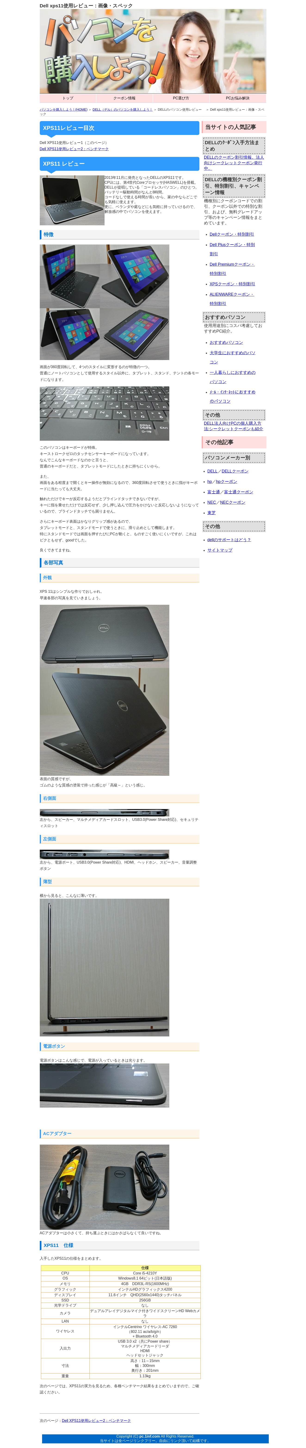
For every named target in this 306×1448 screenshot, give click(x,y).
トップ (67, 98)
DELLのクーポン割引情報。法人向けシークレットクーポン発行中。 (234, 163)
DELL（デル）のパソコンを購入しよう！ (123, 109)
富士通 (213, 492)
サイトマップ (219, 550)
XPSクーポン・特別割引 (232, 284)
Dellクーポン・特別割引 (232, 234)
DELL (212, 471)
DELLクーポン (235, 471)
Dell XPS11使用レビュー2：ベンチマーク (74, 149)
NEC (211, 502)
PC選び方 (181, 98)
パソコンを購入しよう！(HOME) (64, 109)
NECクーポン (232, 502)
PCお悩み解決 (238, 98)
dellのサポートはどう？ (229, 540)
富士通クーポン (238, 492)
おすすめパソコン (226, 342)
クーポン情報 (124, 98)
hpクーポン (226, 481)
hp (209, 481)
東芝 (211, 512)
